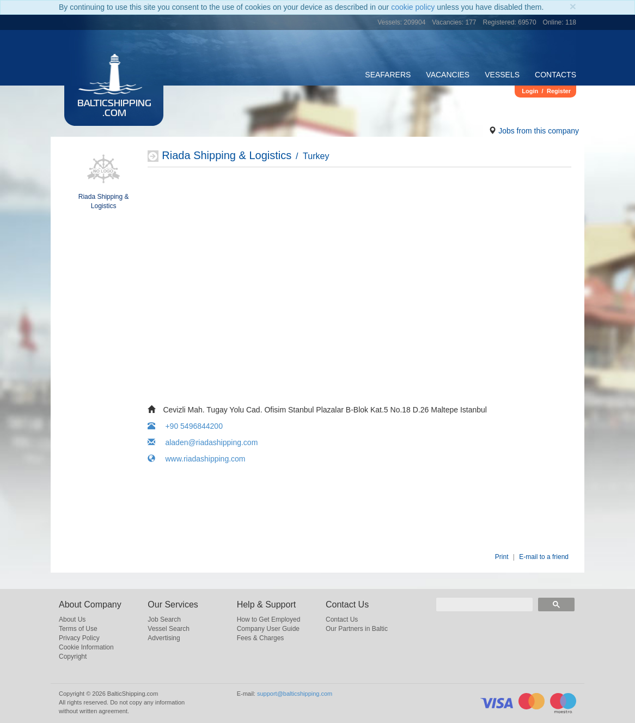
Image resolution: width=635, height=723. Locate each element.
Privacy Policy (79, 638)
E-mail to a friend (544, 557)
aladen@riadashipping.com (203, 442)
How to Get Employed (269, 619)
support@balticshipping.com (294, 693)
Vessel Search (169, 629)
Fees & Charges (260, 638)
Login (530, 91)
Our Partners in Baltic (357, 629)
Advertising (164, 638)
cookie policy (413, 7)
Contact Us (342, 619)
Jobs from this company (538, 130)
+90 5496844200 (185, 426)
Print (502, 557)
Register (559, 91)
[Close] (573, 6)
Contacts (555, 74)
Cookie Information (86, 647)
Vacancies (447, 74)
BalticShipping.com (114, 109)
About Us (72, 619)
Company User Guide (268, 629)
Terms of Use (78, 629)
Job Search (164, 619)
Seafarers (388, 74)
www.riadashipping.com (196, 458)
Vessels (502, 74)
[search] (484, 604)
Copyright (73, 656)
